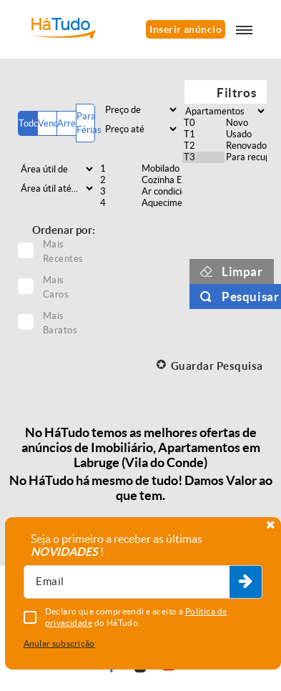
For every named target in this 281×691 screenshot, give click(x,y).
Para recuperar (246, 157)
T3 (203, 157)
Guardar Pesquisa (217, 366)
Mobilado (161, 169)
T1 (203, 134)
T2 (203, 146)
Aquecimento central (161, 203)
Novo (246, 123)
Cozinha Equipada (161, 180)
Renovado (246, 146)
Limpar (242, 271)
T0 (203, 123)
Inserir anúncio (185, 29)
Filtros (236, 92)
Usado (246, 134)
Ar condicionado (161, 191)
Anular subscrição (59, 643)
